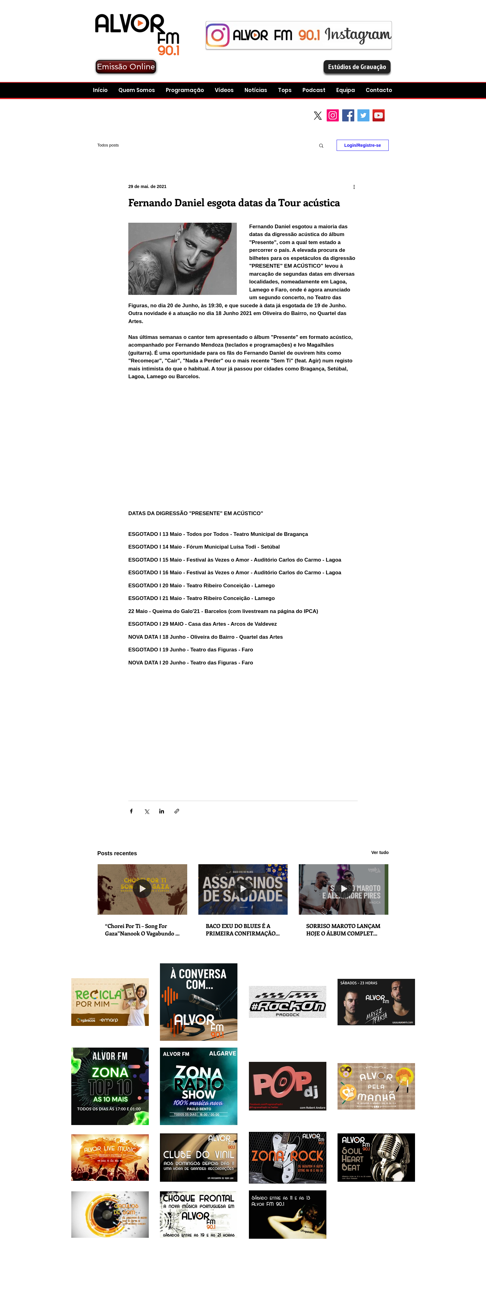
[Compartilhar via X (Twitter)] (146, 811)
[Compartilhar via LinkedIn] (162, 811)
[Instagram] (333, 115)
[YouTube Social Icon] (379, 115)
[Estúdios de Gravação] (357, 66)
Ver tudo (380, 852)
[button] (315, 90)
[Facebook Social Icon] (348, 115)
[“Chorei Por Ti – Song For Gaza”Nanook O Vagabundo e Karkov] (142, 889)
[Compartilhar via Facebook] (131, 811)
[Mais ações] (354, 186)
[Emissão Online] (126, 66)
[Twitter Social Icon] (363, 115)
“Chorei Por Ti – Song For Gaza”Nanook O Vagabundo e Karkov (141, 929)
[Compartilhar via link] (177, 811)
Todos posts (108, 145)
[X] (318, 115)
